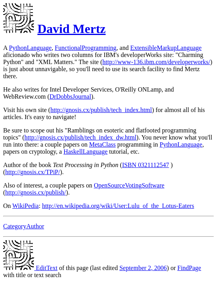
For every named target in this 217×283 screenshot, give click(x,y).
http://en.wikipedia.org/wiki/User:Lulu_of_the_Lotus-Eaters (118, 205)
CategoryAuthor (23, 226)
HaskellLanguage (85, 151)
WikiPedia (25, 205)
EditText (30, 268)
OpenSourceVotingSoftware (129, 185)
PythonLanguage (30, 47)
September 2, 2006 (143, 268)
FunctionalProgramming (85, 47)
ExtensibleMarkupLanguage (166, 47)
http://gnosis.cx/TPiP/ (32, 172)
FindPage (189, 268)
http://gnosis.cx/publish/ (35, 192)
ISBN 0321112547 (145, 165)
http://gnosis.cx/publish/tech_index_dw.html (80, 137)
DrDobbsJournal (70, 96)
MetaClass (102, 144)
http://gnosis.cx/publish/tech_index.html (101, 110)
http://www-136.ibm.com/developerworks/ (156, 62)
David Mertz (71, 29)
